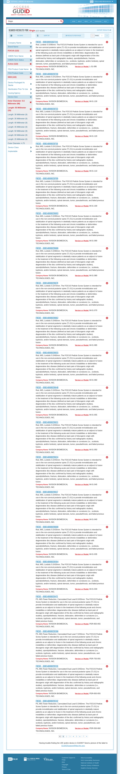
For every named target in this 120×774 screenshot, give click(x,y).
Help (105, 21)
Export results (103, 30)
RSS (63, 762)
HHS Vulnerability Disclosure (90, 760)
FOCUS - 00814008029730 (47, 74)
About (80, 21)
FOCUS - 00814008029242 (47, 701)
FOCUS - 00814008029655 (47, 352)
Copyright (65, 764)
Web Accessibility (86, 758)
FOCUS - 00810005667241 (47, 42)
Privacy (64, 767)
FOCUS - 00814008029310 (47, 666)
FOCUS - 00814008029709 (47, 178)
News (86, 21)
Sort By (47, 35)
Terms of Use (66, 769)
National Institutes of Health (90, 763)
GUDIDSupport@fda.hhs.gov (73, 746)
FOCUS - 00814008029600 (47, 527)
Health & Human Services (89, 768)
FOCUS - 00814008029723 (47, 109)
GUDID (21, 10)
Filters (20, 35)
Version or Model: (82, 66)
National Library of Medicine (22, 2)
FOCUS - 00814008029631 (47, 422)
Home (73, 21)
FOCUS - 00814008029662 (47, 318)
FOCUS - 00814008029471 (47, 596)
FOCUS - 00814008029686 (47, 248)
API (91, 21)
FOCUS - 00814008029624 (47, 457)
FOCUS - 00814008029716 (47, 143)
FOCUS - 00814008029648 (47, 387)
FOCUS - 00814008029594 (47, 561)
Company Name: (42, 66)
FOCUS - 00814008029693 (47, 213)
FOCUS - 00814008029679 (47, 283)
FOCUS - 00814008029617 (47, 492)
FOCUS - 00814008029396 (47, 631)
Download (98, 21)
